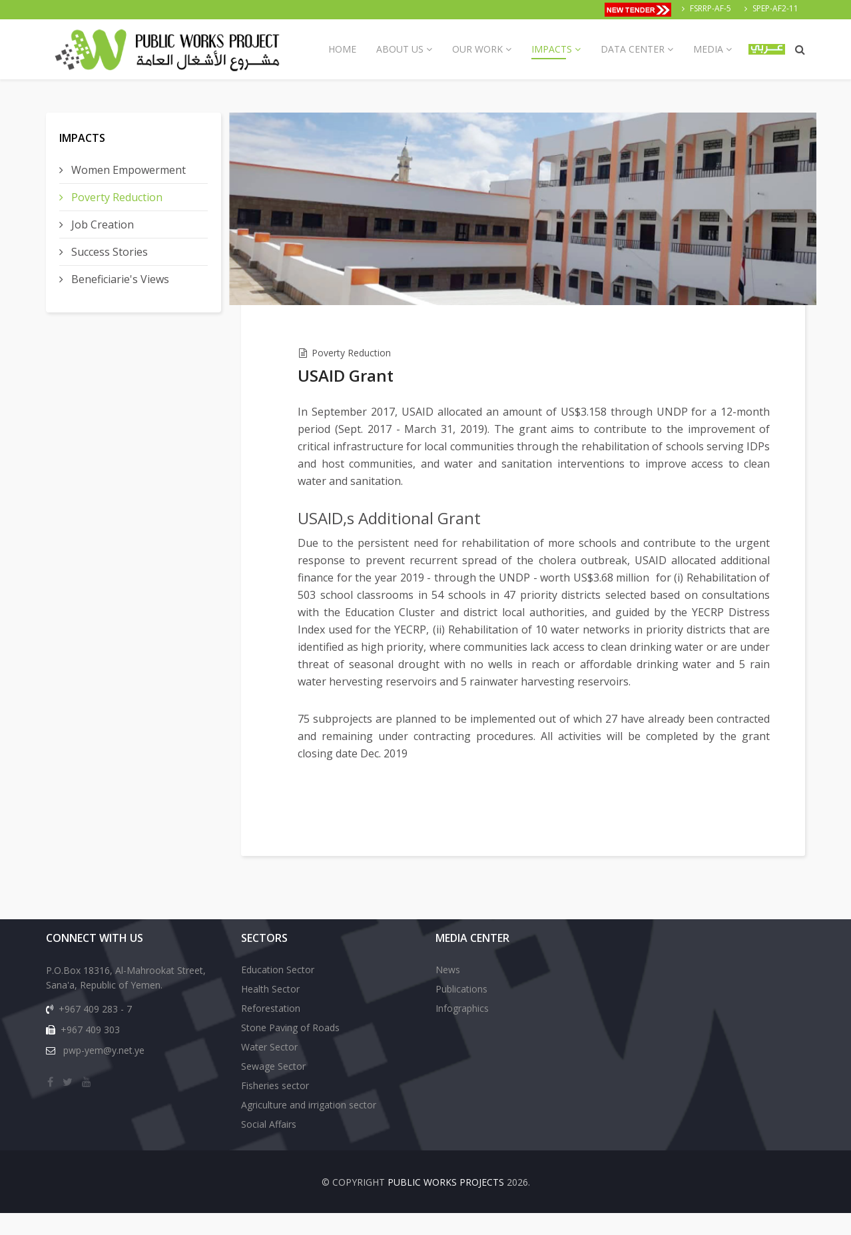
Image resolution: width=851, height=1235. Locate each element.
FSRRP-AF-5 (710, 8)
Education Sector (277, 991)
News (447, 991)
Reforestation (270, 1030)
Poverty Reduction (115, 197)
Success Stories (108, 251)
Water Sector (269, 1068)
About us (400, 49)
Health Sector (270, 1011)
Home (342, 49)
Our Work (477, 49)
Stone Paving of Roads (290, 1049)
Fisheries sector (275, 1107)
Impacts (551, 49)
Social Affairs (268, 1146)
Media (708, 49)
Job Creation (101, 224)
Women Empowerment (127, 170)
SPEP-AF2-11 (775, 8)
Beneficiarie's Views (119, 279)
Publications (461, 1011)
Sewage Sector (273, 1088)
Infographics (462, 1030)
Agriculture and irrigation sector (308, 1126)
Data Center (633, 49)
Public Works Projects (446, 1204)
